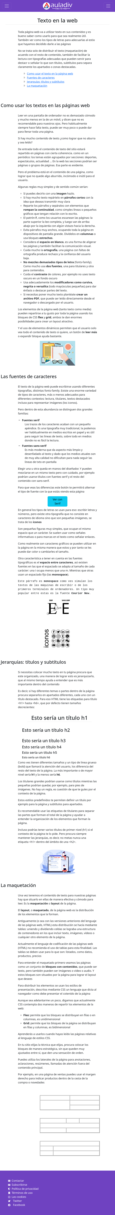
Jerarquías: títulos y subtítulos (45, 81)
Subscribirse (17, 1184)
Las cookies (17, 1197)
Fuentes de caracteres (41, 77)
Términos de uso (20, 1193)
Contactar (16, 1180)
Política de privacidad (23, 1188)
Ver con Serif (57, 501)
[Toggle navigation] (7, 6)
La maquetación (37, 85)
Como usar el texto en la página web (50, 73)
